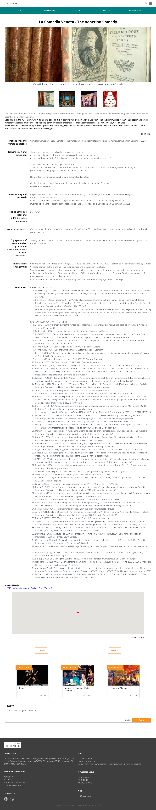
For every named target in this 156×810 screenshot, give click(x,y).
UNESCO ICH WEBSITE (87, 761)
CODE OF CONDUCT (12, 785)
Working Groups (135, 11)
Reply (141, 720)
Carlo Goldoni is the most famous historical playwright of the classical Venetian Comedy (78, 84)
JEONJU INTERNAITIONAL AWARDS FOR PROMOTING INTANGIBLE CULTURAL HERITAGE (109, 764)
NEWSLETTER (83, 777)
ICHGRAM (106, 11)
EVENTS (78, 11)
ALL (21, 11)
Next (114, 650)
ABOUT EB (8, 777)
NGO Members (84, 796)
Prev (42, 650)
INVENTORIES (49, 11)
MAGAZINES (83, 780)
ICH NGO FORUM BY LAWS (15, 782)
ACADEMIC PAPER (85, 783)
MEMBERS (8, 779)
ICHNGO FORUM (85, 758)
